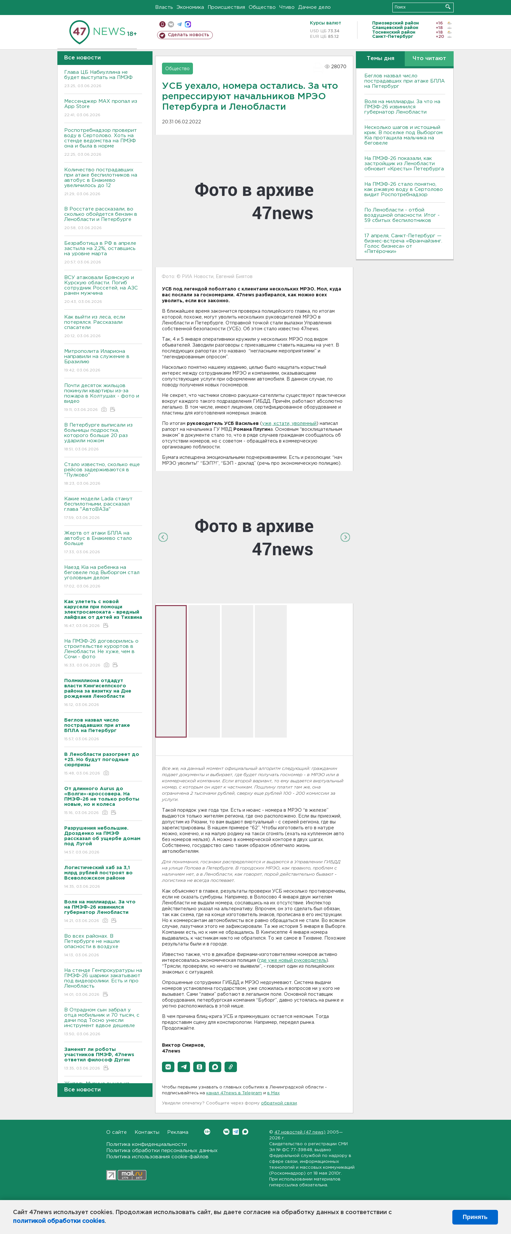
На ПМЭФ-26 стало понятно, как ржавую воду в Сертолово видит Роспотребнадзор (403, 189)
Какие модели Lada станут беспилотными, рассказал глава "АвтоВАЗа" (103, 509)
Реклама (177, 1132)
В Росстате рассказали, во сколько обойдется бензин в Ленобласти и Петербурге (103, 219)
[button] (168, 1067)
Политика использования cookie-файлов (157, 1157)
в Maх (273, 1093)
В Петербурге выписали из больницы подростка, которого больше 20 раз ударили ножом (103, 437)
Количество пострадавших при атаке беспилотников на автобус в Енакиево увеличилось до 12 (103, 182)
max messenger (188, 24)
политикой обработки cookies (59, 1221)
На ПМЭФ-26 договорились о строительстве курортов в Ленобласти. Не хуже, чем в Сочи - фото (103, 653)
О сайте (116, 1132)
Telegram (236, 1132)
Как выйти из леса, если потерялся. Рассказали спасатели (103, 327)
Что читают (429, 58)
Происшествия (226, 7)
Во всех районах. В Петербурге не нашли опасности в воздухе (103, 946)
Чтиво (287, 7)
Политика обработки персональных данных (162, 1150)
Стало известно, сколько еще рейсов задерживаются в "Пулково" (103, 474)
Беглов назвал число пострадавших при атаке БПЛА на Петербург (404, 81)
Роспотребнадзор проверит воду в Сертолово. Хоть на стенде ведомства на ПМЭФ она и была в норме (103, 142)
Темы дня (380, 58)
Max (245, 1132)
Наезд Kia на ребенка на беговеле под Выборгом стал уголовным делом (103, 577)
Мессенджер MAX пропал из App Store (103, 108)
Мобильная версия (162, 24)
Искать (447, 6)
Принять (475, 1217)
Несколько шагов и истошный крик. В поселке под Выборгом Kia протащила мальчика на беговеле (403, 135)
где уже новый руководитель (292, 960)
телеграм (179, 24)
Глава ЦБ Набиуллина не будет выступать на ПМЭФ (103, 79)
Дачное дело (314, 7)
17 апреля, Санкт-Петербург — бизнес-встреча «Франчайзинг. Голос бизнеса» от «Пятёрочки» (403, 244)
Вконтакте (207, 1132)
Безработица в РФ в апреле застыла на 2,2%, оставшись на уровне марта (103, 253)
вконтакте (171, 24)
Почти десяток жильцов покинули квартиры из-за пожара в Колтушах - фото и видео (103, 398)
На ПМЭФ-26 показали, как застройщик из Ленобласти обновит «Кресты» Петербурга (404, 163)
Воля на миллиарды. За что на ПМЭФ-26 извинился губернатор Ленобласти (402, 107)
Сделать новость (188, 35)
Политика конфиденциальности (146, 1144)
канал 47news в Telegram (234, 1093)
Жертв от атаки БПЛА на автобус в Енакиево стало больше (103, 543)
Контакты (147, 1132)
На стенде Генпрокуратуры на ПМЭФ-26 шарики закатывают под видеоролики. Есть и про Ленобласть (103, 982)
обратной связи (279, 1103)
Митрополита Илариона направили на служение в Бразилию (103, 361)
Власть (164, 7)
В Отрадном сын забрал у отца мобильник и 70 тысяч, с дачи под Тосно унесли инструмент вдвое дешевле (103, 1022)
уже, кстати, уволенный (289, 424)
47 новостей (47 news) (300, 1132)
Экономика (190, 7)
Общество (262, 7)
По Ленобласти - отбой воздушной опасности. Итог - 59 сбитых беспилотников (402, 215)
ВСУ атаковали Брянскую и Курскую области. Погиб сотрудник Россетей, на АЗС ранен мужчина (103, 290)
